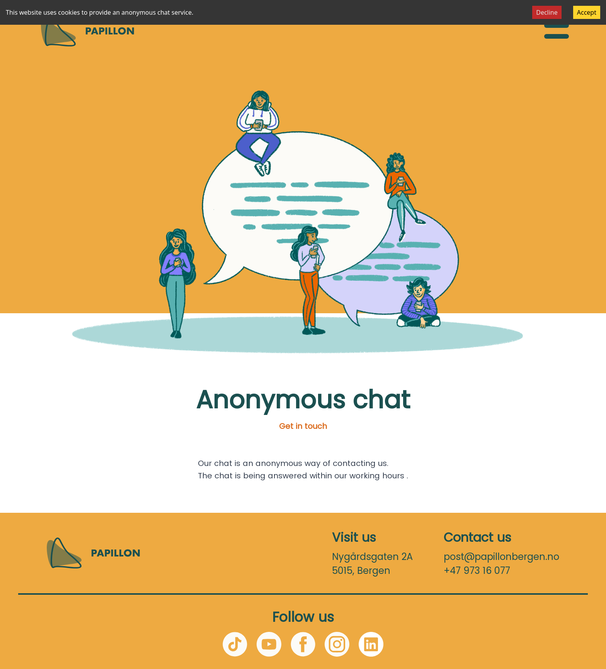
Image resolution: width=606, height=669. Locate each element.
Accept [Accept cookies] (586, 12)
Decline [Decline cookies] (547, 12)
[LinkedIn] (371, 644)
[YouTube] (269, 644)
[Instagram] (337, 644)
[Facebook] (303, 644)
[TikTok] (235, 644)
